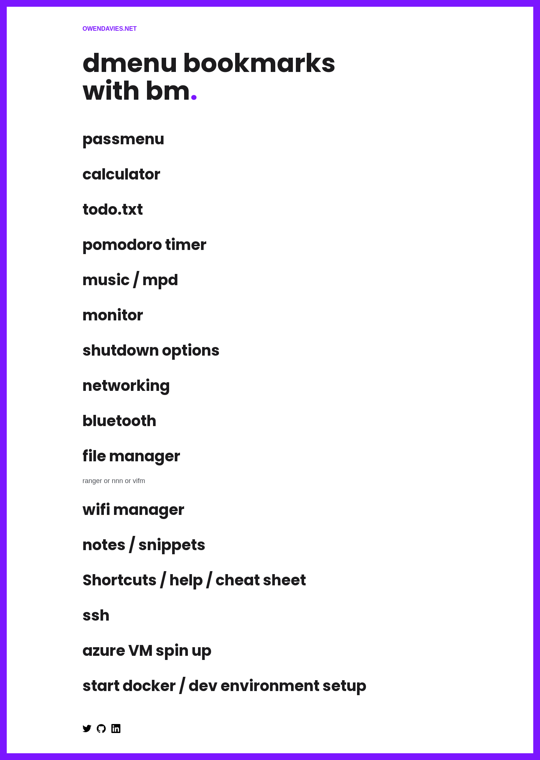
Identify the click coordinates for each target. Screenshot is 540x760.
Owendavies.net (109, 28)
